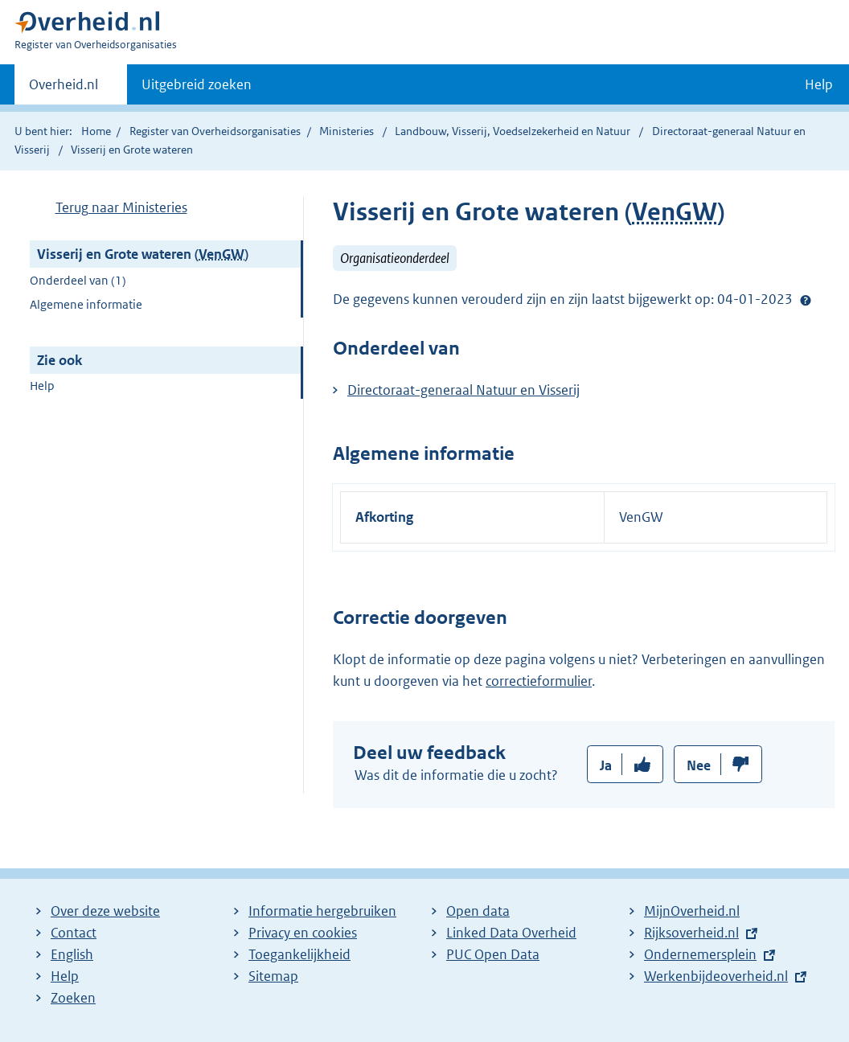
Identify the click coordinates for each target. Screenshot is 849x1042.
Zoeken (73, 998)
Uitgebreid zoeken (197, 84)
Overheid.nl (63, 89)
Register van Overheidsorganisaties (215, 131)
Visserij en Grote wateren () (142, 254)
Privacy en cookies (302, 932)
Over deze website (105, 911)
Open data (478, 911)
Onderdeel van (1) (78, 280)
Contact (73, 932)
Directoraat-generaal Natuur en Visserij (463, 390)
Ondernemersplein (700, 954)
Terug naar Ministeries (121, 207)
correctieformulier (539, 681)
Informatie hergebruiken (322, 911)
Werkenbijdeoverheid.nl (716, 976)
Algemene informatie (86, 304)
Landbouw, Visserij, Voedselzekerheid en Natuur (514, 131)
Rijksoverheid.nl (691, 932)
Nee (699, 765)
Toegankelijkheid (299, 954)
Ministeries (346, 131)
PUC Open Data (492, 954)
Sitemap (273, 976)
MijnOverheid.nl (692, 911)
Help (42, 385)
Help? (805, 300)
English (72, 954)
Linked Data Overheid (511, 932)
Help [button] (819, 84)
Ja (606, 765)
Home (96, 131)
